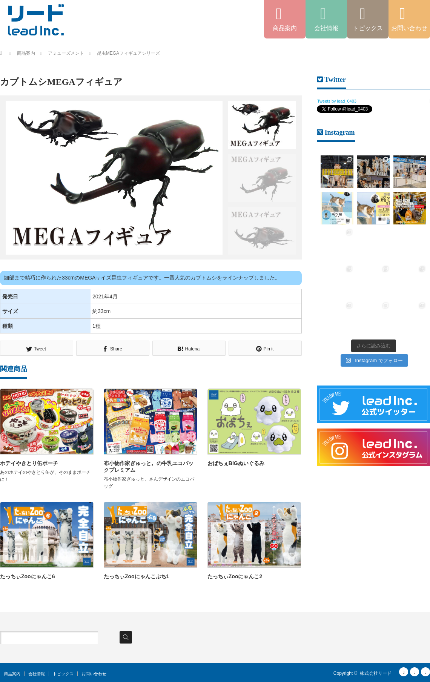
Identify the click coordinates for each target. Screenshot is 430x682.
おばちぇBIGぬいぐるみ (235, 463)
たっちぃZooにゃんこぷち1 (136, 576)
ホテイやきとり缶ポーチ (29, 463)
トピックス (63, 673)
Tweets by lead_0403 (336, 101)
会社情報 (36, 673)
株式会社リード (376, 673)
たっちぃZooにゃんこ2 (234, 576)
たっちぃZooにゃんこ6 (27, 576)
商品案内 (12, 673)
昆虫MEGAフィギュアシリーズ (128, 53)
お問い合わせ (93, 673)
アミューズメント (66, 53)
